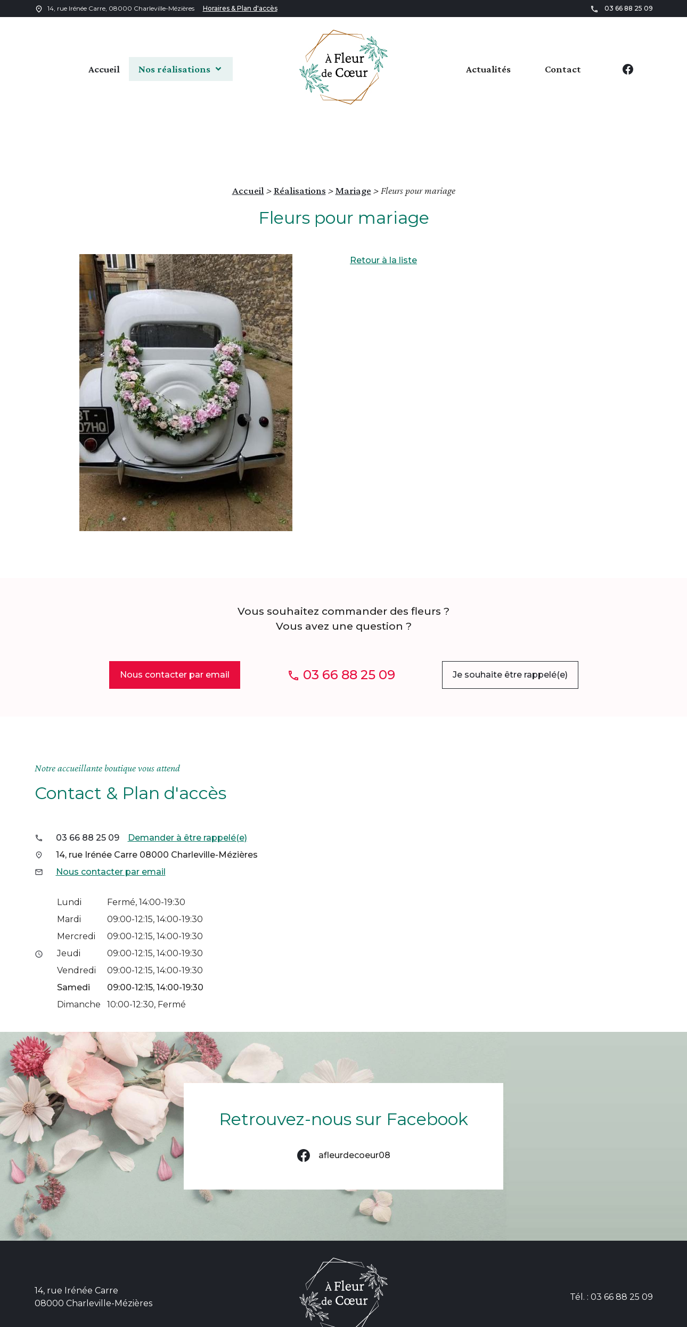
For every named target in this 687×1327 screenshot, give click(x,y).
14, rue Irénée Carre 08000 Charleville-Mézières (157, 808)
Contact (563, 68)
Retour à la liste (383, 214)
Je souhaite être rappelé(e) (510, 628)
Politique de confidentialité (492, 1315)
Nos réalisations (173, 68)
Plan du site (318, 1315)
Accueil (87, 68)
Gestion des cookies (598, 1315)
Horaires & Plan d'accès (240, 8)
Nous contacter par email (175, 628)
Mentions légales (391, 1315)
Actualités (488, 68)
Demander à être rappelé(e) (187, 791)
